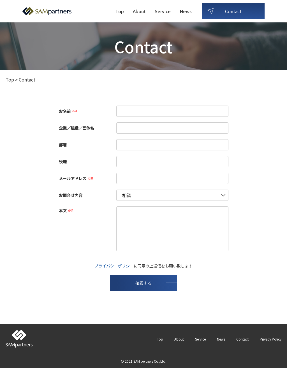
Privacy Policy (270, 339)
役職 (63, 161)
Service (163, 11)
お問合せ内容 (70, 195)
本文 (66, 210)
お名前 (68, 111)
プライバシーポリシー (114, 266)
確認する (143, 283)
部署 (63, 145)
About (139, 11)
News (186, 11)
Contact (233, 11)
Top (119, 11)
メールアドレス (76, 178)
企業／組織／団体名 (76, 128)
